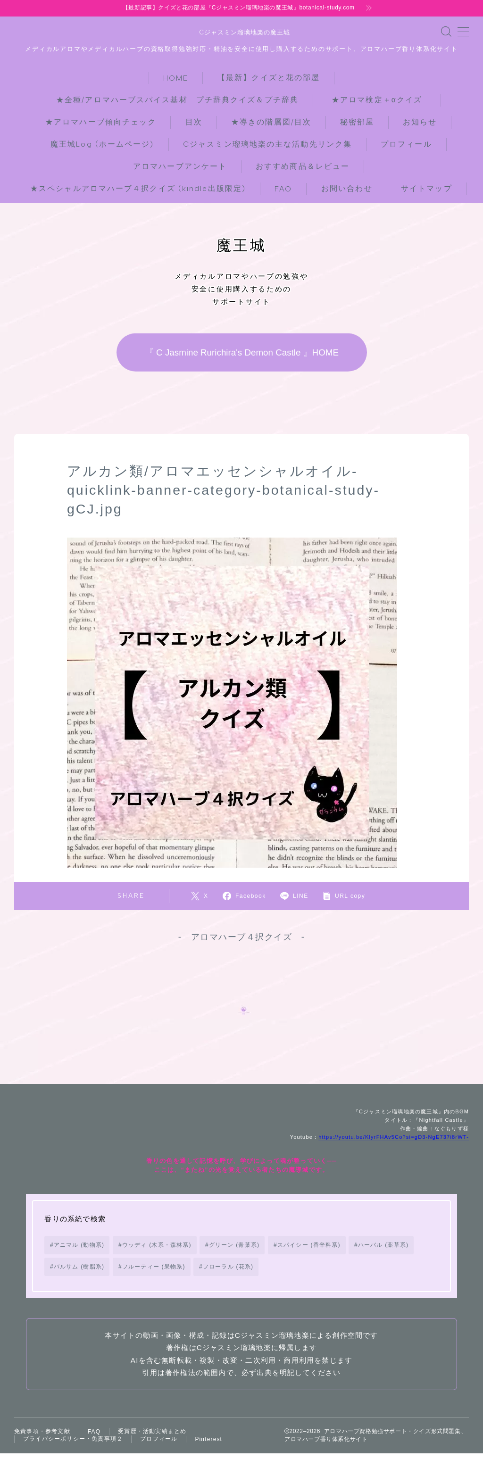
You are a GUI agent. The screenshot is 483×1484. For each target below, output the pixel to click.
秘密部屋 (357, 120)
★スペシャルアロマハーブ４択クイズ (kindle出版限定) (138, 187)
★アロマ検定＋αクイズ (381, 98)
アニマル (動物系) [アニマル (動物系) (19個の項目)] (79, 1261)
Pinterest (208, 1455)
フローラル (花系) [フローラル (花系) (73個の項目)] (228, 1282)
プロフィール (406, 143)
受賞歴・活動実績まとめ (152, 1447)
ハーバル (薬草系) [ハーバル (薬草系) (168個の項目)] (383, 1261)
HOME (175, 77)
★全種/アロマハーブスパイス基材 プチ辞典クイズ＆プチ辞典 (177, 98)
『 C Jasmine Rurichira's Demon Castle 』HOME (241, 351)
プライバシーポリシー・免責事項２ (73, 1455)
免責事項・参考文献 (42, 1447)
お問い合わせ (347, 187)
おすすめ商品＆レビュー (303, 165)
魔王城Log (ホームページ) (102, 143)
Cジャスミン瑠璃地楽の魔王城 (241, 32)
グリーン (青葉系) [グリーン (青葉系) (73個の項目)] (234, 1261)
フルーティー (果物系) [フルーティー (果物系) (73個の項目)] (153, 1282)
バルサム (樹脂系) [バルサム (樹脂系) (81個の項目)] (79, 1282)
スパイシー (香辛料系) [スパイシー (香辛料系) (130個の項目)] (309, 1261)
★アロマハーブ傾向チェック (100, 120)
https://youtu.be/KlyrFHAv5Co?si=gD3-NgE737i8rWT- (393, 1153)
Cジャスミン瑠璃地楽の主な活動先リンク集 (267, 143)
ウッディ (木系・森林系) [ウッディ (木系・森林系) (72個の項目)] (157, 1261)
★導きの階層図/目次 (271, 120)
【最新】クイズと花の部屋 (268, 76)
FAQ (283, 187)
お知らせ (420, 120)
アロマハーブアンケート (180, 165)
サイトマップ (426, 187)
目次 (193, 120)
